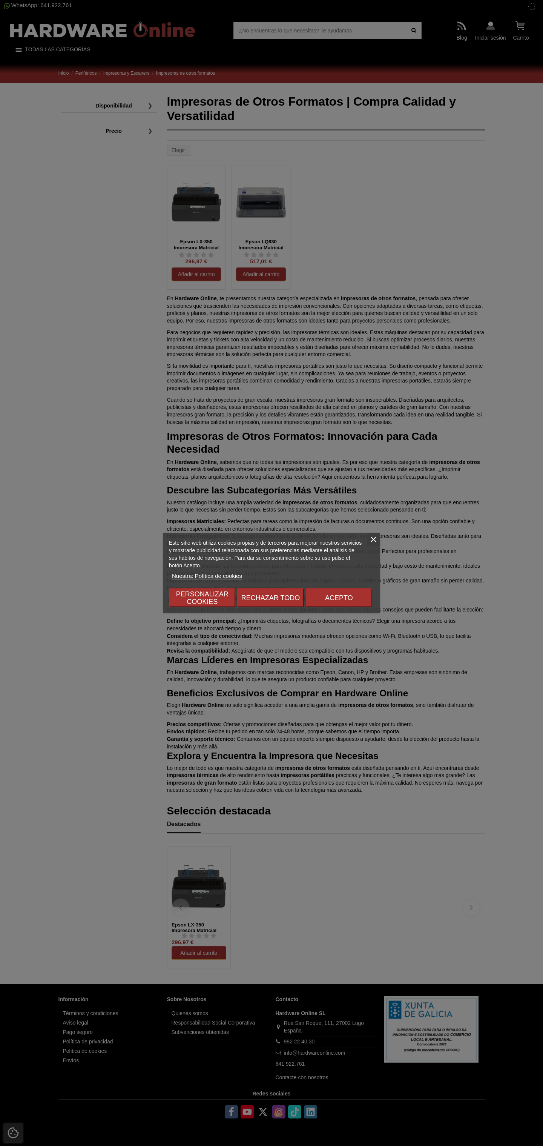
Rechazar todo (270, 598)
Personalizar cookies (202, 597)
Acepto (339, 598)
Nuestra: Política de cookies (207, 576)
